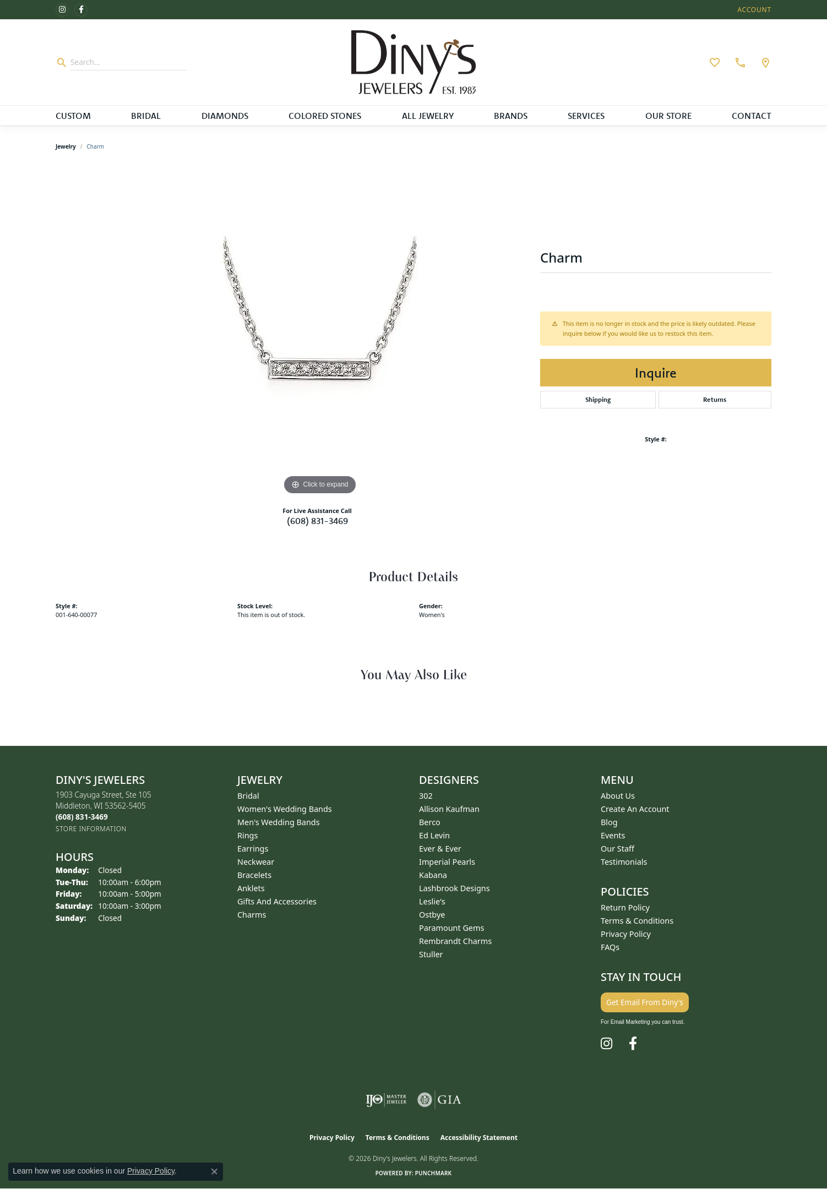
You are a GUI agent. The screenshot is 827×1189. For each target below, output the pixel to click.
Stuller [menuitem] (431, 954)
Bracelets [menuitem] (254, 875)
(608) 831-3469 (317, 520)
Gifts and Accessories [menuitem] (277, 901)
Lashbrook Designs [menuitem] (454, 888)
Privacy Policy (626, 934)
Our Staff (617, 848)
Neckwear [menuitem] (255, 862)
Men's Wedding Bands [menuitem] (278, 822)
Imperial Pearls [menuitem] (447, 862)
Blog (609, 822)
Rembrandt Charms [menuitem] (455, 941)
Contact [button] (751, 115)
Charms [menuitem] (251, 914)
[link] (739, 62)
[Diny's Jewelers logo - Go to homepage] (413, 62)
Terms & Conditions (637, 920)
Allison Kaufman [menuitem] (449, 809)
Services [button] (586, 115)
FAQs (610, 947)
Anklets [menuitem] (251, 888)
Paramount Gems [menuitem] (451, 928)
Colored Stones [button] (325, 115)
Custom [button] (73, 115)
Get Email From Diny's (644, 1002)
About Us (618, 795)
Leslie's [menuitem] (432, 901)
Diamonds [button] (225, 115)
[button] (753, 9)
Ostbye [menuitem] (432, 914)
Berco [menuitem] (429, 822)
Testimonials (624, 862)
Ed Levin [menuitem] (434, 835)
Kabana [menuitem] (433, 875)
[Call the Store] (82, 816)
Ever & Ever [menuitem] (440, 848)
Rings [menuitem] (247, 835)
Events (613, 835)
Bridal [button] (146, 115)
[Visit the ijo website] (386, 1100)
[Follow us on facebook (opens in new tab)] (81, 10)
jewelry (66, 146)
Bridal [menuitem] (248, 795)
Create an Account (635, 809)
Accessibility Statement (479, 1137)
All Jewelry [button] (428, 115)
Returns (714, 399)
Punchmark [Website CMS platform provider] (433, 1173)
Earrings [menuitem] (252, 848)
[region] (320, 332)
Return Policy (625, 907)
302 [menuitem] (426, 795)
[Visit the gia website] (439, 1100)
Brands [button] (510, 115)
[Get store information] (91, 828)
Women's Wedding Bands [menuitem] (284, 809)
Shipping (598, 399)
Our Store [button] (668, 115)
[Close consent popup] (214, 1171)
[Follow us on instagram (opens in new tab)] (62, 10)
